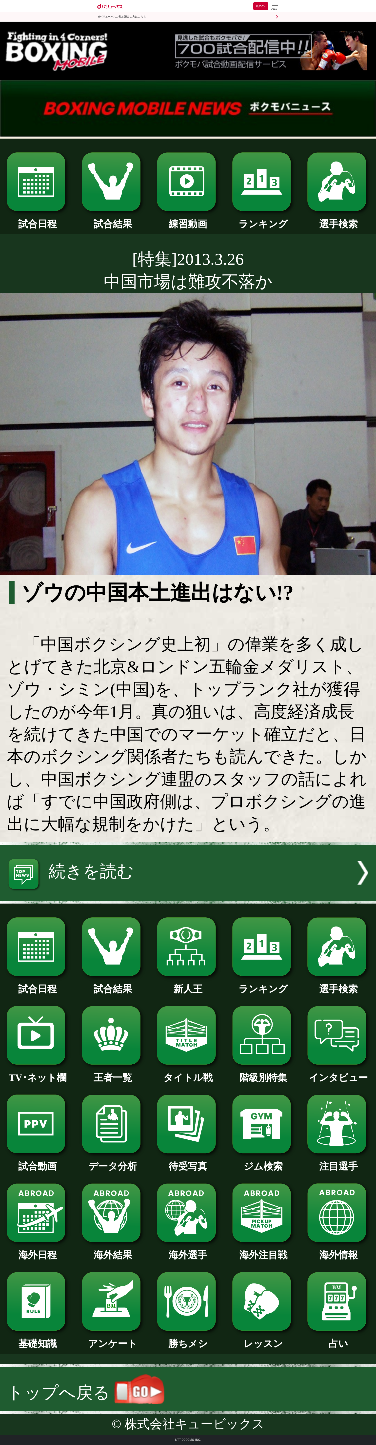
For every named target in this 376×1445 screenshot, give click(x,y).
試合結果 (113, 219)
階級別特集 (263, 1072)
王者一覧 (113, 1072)
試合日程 (37, 219)
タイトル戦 (188, 1072)
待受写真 (188, 1161)
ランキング (263, 219)
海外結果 (113, 1250)
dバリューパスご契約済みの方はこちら (122, 16)
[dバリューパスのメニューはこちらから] (275, 7)
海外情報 (338, 1250)
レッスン (263, 1338)
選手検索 (338, 219)
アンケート (113, 1338)
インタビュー (338, 1072)
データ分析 (113, 1161)
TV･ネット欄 (37, 1072)
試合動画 (37, 1161)
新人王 (188, 984)
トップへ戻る (85, 1392)
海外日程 (37, 1250)
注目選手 (338, 1161)
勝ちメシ (188, 1338)
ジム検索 (263, 1161)
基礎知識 (37, 1338)
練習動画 (188, 219)
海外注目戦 (263, 1250)
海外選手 (188, 1250)
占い (338, 1338)
